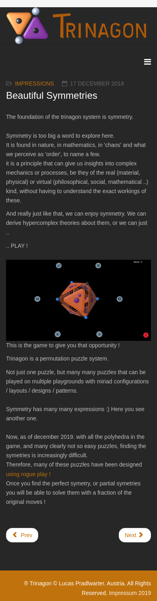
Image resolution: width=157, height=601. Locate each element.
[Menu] (147, 62)
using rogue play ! (29, 474)
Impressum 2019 (130, 593)
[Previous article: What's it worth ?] (22, 535)
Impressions (34, 83)
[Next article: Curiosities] (135, 535)
